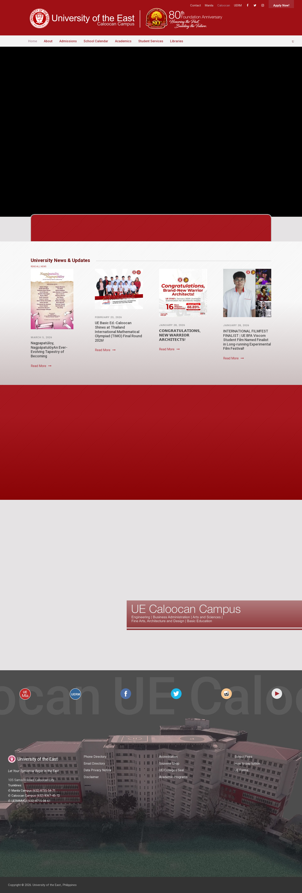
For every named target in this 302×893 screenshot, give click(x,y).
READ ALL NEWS (38, 266)
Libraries (176, 41)
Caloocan (223, 5)
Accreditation (168, 757)
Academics (123, 41)
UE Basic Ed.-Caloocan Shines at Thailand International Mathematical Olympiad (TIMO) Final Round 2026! (118, 331)
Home (32, 41)
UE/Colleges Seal (171, 770)
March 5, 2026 (41, 337)
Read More (41, 366)
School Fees (243, 757)
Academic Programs (173, 777)
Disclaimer (91, 777)
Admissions (68, 41)
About (48, 41)
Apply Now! (281, 5)
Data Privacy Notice (97, 770)
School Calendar (96, 41)
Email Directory (94, 763)
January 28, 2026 (172, 325)
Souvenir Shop (169, 763)
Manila (209, 5)
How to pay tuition (247, 763)
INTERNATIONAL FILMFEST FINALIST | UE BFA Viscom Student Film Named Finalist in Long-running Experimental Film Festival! (247, 340)
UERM (238, 5)
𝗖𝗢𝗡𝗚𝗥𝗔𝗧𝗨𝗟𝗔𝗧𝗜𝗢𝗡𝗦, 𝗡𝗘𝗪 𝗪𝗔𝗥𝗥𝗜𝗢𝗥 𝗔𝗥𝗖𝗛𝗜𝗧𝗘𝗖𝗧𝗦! (179, 335)
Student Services (150, 41)
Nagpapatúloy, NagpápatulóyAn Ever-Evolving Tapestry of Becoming (49, 349)
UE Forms (241, 770)
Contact (195, 5)
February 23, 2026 (108, 317)
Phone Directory (95, 757)
